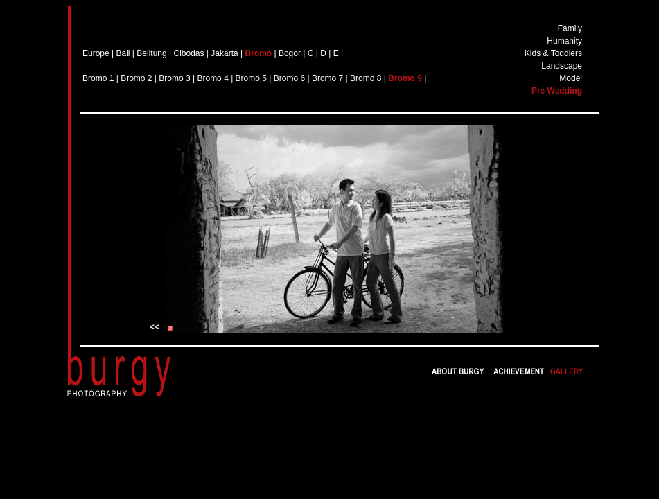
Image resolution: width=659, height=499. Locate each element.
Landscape (561, 66)
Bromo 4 (212, 78)
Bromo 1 (99, 78)
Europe (95, 53)
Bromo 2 (136, 78)
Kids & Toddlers (553, 53)
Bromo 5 (251, 78)
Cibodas (188, 53)
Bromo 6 (289, 78)
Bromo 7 (327, 78)
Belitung (151, 53)
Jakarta (224, 53)
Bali (123, 53)
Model (570, 78)
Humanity (564, 41)
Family (570, 28)
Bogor (290, 53)
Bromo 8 (365, 78)
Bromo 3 (174, 78)
